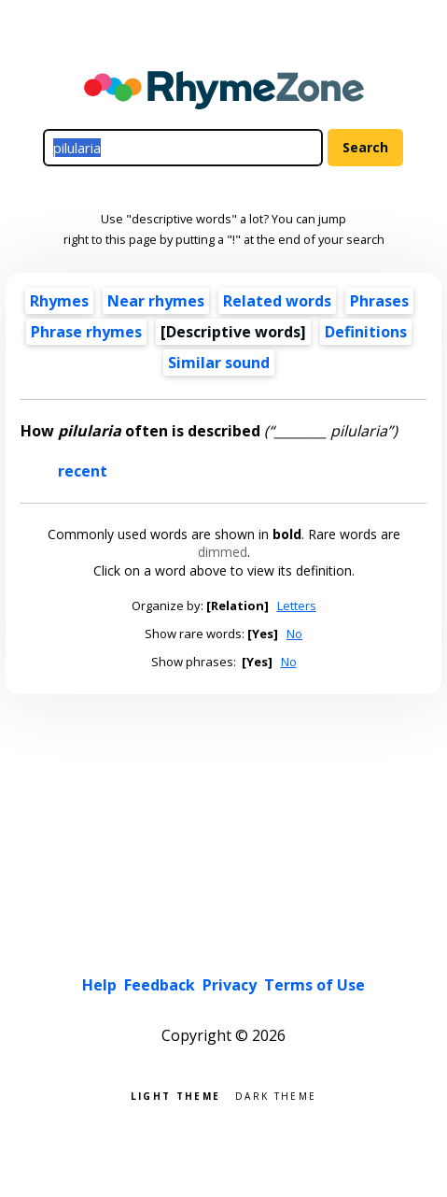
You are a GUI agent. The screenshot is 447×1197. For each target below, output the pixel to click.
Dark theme (275, 1095)
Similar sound (219, 362)
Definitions (366, 331)
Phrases (379, 301)
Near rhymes (155, 301)
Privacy (230, 985)
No (294, 633)
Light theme (175, 1095)
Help (99, 985)
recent (82, 471)
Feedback (159, 985)
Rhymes (59, 301)
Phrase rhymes (86, 331)
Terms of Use (314, 985)
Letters (296, 605)
